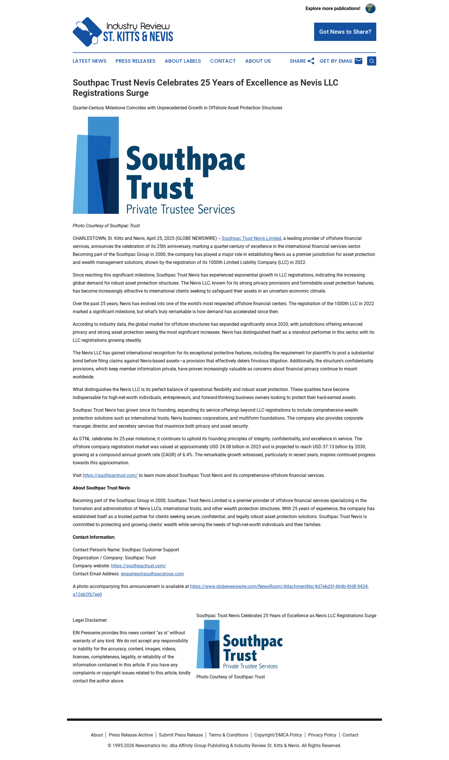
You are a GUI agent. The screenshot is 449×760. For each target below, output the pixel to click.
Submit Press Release (181, 735)
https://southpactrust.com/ (138, 565)
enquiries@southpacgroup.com (152, 574)
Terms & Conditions (228, 735)
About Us (258, 61)
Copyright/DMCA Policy (278, 735)
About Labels (183, 61)
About (97, 735)
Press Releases (135, 61)
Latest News (90, 61)
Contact (223, 61)
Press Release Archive (131, 735)
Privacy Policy (322, 735)
